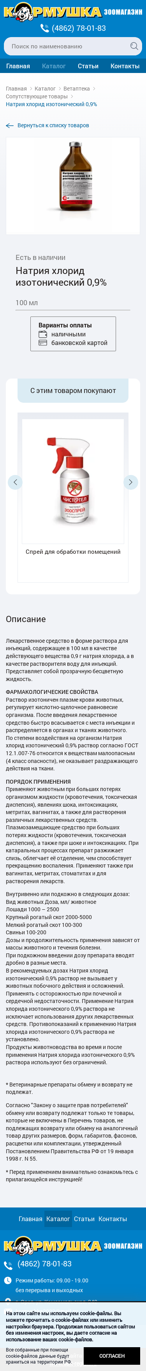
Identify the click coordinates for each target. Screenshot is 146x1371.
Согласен (112, 1355)
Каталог (54, 66)
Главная (18, 66)
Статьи (88, 66)
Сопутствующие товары (37, 96)
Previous (15, 482)
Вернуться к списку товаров (53, 125)
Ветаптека (76, 88)
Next (130, 482)
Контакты (125, 66)
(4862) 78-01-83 (79, 28)
